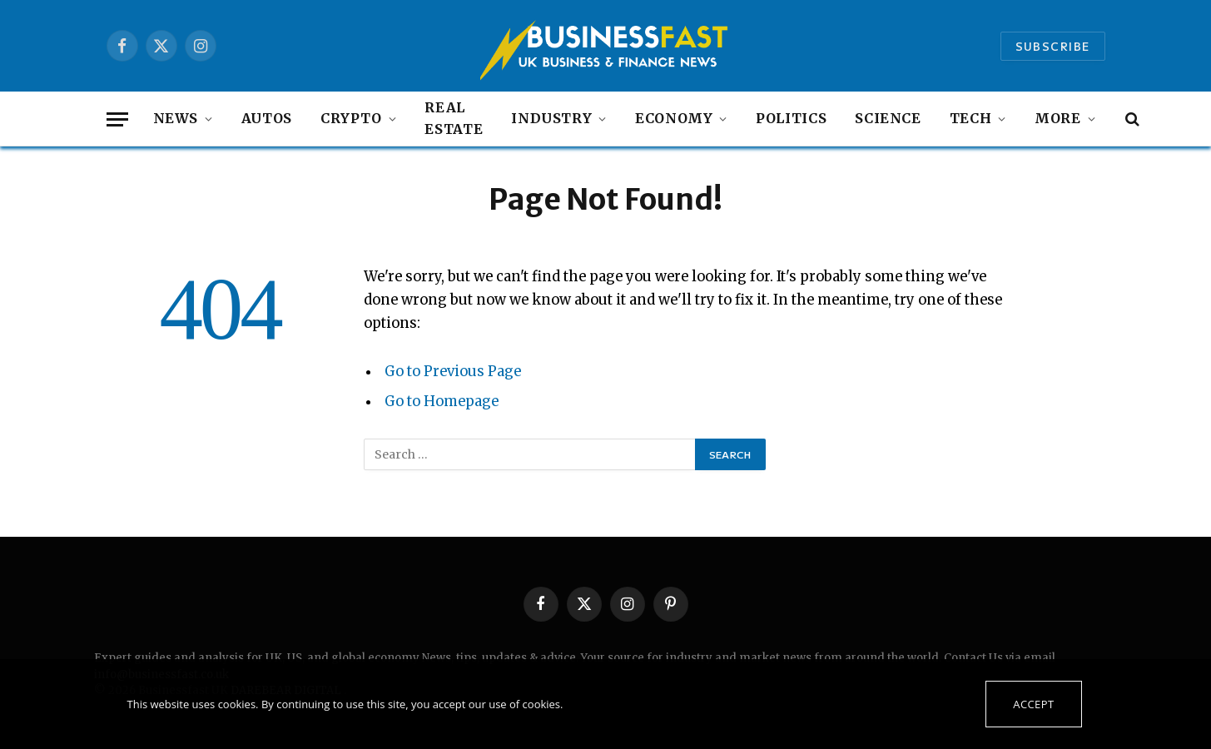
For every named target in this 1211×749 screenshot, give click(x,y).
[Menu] (117, 119)
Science (888, 118)
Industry (551, 118)
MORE (1058, 118)
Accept (1033, 704)
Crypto (351, 118)
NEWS (176, 118)
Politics (791, 118)
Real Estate (453, 118)
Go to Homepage (442, 401)
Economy (673, 118)
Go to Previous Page (453, 371)
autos (266, 118)
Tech (971, 118)
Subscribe (1052, 46)
